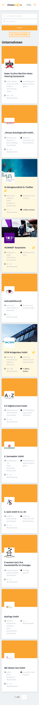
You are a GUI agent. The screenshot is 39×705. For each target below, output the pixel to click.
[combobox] (19, 16)
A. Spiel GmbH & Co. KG (15, 512)
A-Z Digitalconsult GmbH (15, 406)
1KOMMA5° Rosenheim (14, 247)
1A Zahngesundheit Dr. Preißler (18, 187)
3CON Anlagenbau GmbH (15, 352)
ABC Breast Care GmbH (14, 668)
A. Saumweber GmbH (14, 456)
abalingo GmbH (11, 616)
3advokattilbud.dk (12, 301)
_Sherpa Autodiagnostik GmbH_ (19, 132)
